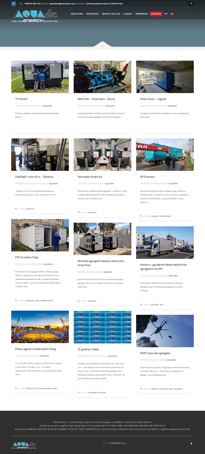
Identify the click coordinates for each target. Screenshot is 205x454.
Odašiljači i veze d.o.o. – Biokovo (34, 176)
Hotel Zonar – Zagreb (153, 99)
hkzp (171, 389)
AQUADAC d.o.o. (118, 443)
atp (36, 388)
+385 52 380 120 (32, 3)
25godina (92, 393)
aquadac (30, 209)
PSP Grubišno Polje (26, 257)
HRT (161, 305)
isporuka (178, 389)
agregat (155, 389)
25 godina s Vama (88, 349)
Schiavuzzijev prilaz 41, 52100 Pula (104, 3)
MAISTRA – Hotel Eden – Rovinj (96, 99)
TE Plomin (21, 99)
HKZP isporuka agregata (155, 353)
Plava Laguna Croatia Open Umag (35, 349)
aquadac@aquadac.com (62, 3)
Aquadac (47, 106)
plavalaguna (45, 388)
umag (54, 388)
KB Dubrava (147, 176)
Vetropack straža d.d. (90, 176)
